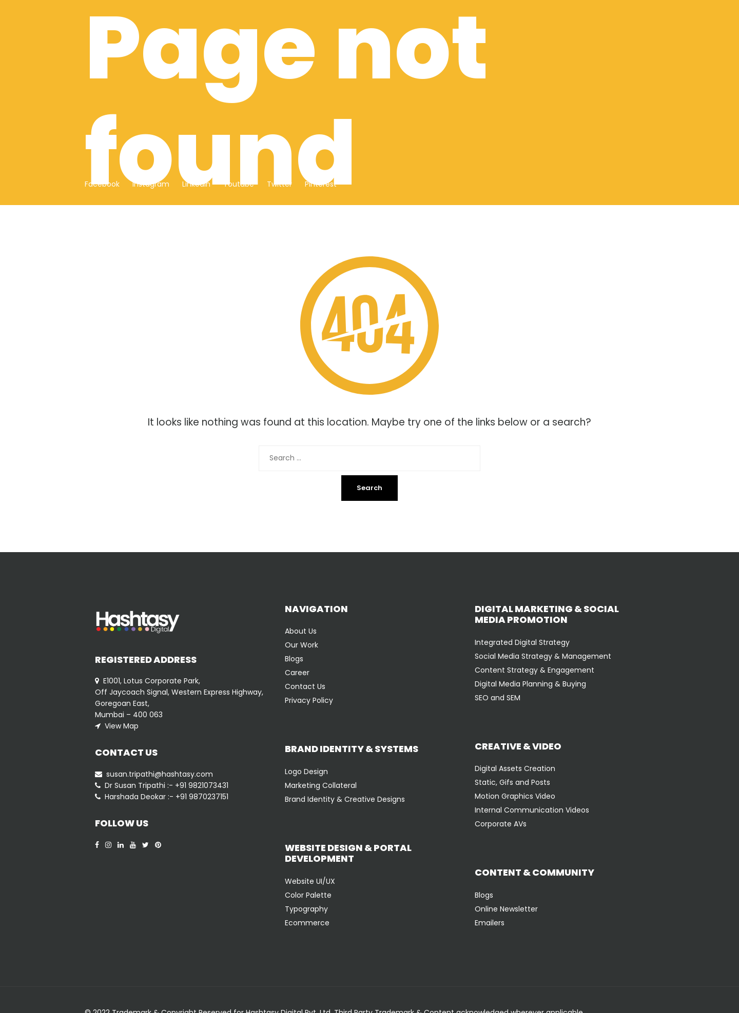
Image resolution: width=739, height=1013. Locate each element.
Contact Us (305, 686)
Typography (306, 909)
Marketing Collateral (321, 785)
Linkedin (196, 184)
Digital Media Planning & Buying (530, 684)
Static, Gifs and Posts (512, 782)
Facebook (102, 184)
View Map (122, 726)
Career (297, 672)
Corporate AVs (501, 824)
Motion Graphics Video (515, 796)
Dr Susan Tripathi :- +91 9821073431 (166, 785)
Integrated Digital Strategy (522, 642)
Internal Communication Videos (532, 810)
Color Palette (308, 895)
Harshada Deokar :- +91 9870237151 (166, 797)
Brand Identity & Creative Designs (345, 799)
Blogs (294, 659)
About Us (301, 631)
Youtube (238, 184)
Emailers (489, 923)
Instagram (150, 184)
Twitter (279, 184)
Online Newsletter (506, 909)
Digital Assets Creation (515, 768)
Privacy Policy (309, 700)
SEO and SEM (497, 698)
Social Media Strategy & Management (543, 656)
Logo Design (306, 771)
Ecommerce (307, 923)
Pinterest (321, 184)
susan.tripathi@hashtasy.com (159, 774)
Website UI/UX (310, 881)
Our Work (301, 645)
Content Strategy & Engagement (534, 670)
